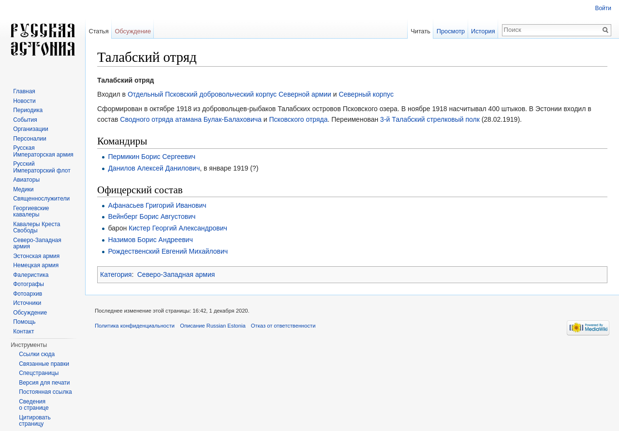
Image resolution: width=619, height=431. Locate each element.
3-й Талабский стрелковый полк (430, 119)
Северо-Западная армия (176, 274)
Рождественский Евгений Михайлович (168, 251)
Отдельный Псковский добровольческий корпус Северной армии (229, 94)
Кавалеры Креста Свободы (36, 227)
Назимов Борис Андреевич (150, 240)
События (25, 119)
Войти (603, 8)
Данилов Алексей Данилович (154, 168)
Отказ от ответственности (283, 326)
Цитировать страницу (35, 421)
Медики (23, 189)
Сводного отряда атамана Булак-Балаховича (191, 119)
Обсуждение (133, 31)
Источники (27, 303)
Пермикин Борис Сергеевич (151, 156)
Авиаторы (26, 179)
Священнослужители (41, 198)
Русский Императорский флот (41, 167)
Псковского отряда (298, 119)
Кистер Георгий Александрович (178, 228)
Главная (24, 91)
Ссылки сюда (37, 354)
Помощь (24, 321)
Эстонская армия (36, 256)
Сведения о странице (34, 405)
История (483, 31)
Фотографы (28, 284)
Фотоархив (27, 293)
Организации (30, 129)
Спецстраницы (39, 373)
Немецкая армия (36, 265)
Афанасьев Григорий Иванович (157, 205)
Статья (98, 31)
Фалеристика (30, 275)
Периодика (28, 110)
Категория (116, 274)
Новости (24, 101)
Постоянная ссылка (45, 391)
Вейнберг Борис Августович (151, 216)
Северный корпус (366, 94)
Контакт (23, 331)
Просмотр (451, 31)
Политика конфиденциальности (135, 326)
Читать (420, 31)
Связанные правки (44, 363)
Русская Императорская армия (43, 151)
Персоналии (29, 138)
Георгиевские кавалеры (31, 211)
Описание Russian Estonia (212, 326)
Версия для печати (44, 382)
